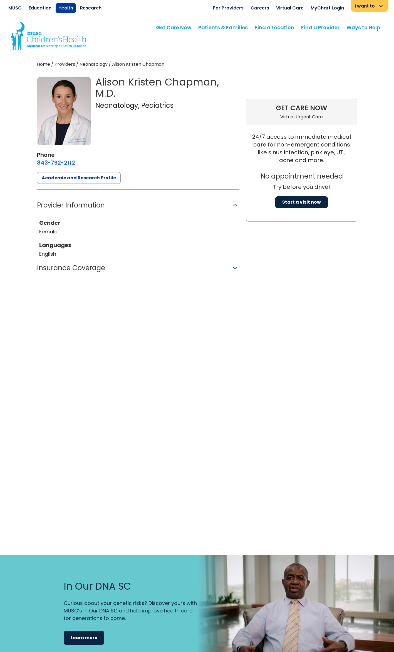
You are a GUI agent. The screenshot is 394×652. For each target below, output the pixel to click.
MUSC (15, 8)
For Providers (228, 8)
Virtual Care (290, 8)
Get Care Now (173, 27)
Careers (260, 8)
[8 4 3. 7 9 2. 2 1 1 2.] (56, 163)
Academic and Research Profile (79, 178)
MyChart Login (327, 8)
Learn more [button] (84, 637)
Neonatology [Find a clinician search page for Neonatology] (94, 64)
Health (65, 8)
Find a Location (274, 27)
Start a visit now (301, 202)
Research (90, 8)
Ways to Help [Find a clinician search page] (363, 27)
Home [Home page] (43, 64)
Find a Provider (320, 27)
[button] (138, 207)
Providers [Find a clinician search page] (64, 64)
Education (40, 8)
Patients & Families (223, 27)
